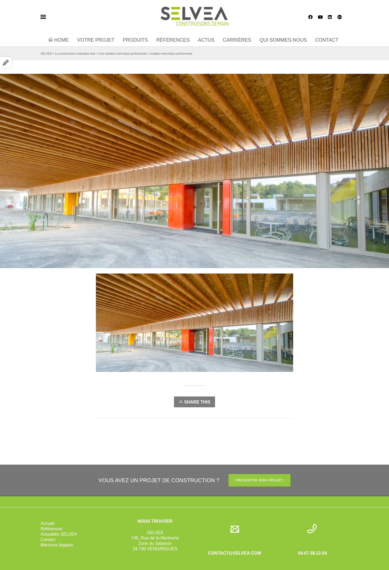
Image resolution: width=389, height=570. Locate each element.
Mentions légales (57, 545)
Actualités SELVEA (59, 534)
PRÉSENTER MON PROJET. (259, 480)
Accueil (48, 523)
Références (52, 528)
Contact (48, 539)
